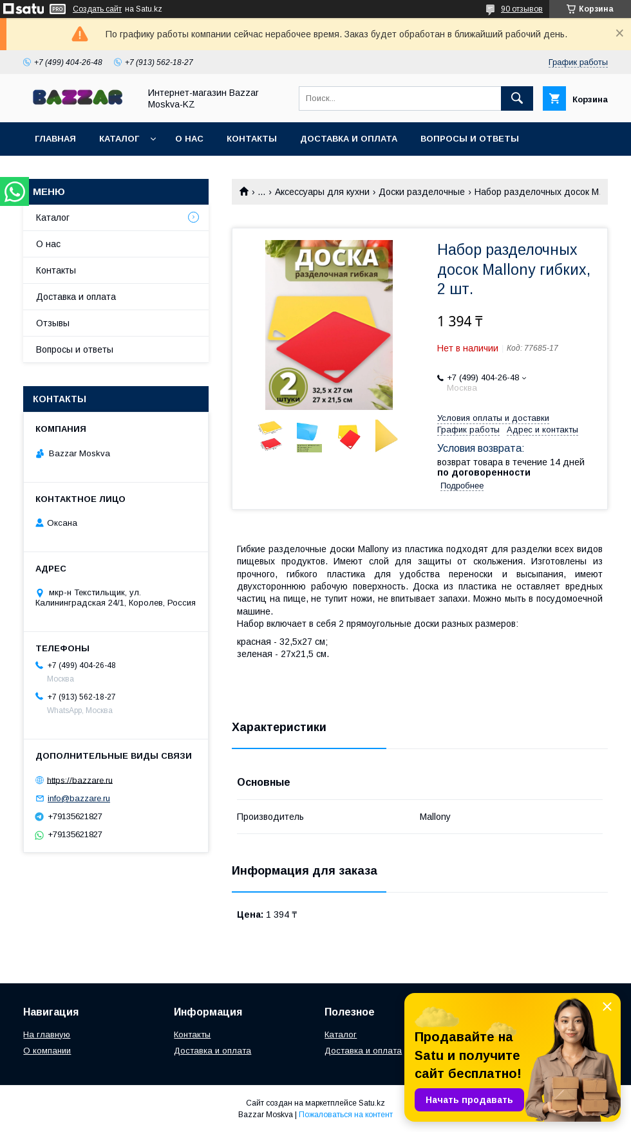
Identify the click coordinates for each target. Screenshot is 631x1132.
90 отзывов (522, 9)
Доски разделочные (422, 192)
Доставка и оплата (348, 139)
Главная (55, 139)
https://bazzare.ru (80, 779)
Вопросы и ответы (469, 139)
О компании (47, 1050)
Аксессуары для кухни (322, 192)
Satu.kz (372, 1103)
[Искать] (517, 98)
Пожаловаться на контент (346, 1114)
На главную (46, 1034)
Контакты (252, 139)
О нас (189, 139)
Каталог (119, 139)
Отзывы (53, 323)
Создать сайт (97, 9)
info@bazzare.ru (79, 798)
